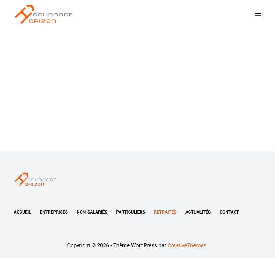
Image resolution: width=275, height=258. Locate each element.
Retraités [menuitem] (165, 212)
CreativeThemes (187, 245)
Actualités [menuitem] (198, 212)
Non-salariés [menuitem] (92, 212)
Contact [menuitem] (229, 212)
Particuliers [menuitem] (130, 212)
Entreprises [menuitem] (54, 212)
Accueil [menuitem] (22, 212)
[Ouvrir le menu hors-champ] (258, 16)
